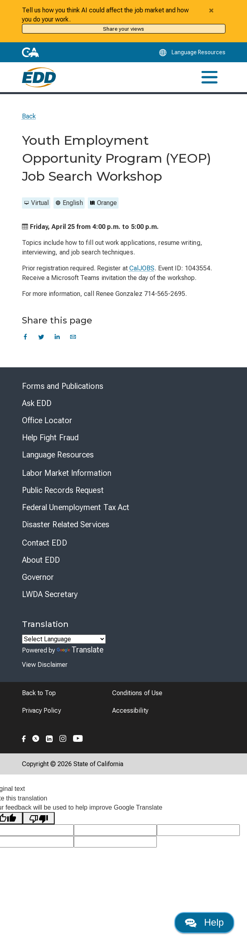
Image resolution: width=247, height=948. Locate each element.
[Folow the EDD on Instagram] (63, 737)
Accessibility (130, 710)
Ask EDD (37, 403)
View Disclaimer (44, 664)
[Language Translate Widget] (64, 639)
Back (29, 116)
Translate (80, 649)
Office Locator (47, 420)
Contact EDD (44, 543)
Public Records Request (63, 490)
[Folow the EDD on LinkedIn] (49, 737)
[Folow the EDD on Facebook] (24, 737)
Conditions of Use (137, 693)
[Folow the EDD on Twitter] (36, 737)
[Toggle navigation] (209, 77)
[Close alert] (211, 10)
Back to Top (39, 693)
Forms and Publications (62, 386)
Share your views (123, 29)
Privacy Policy (41, 710)
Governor (38, 577)
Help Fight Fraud (50, 437)
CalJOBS (142, 268)
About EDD (41, 560)
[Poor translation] (39, 818)
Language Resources (58, 454)
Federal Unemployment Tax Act (76, 507)
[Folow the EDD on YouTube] (78, 737)
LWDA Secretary (50, 594)
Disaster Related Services (66, 524)
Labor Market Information (66, 473)
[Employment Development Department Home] (39, 77)
